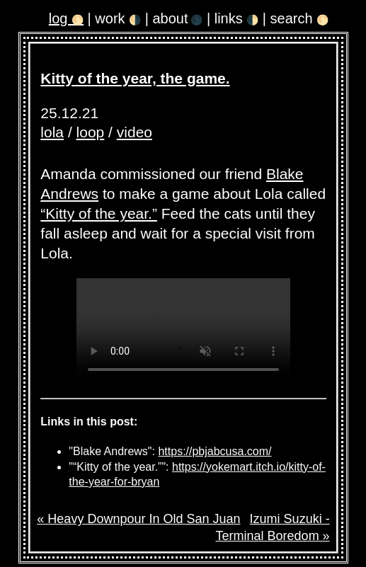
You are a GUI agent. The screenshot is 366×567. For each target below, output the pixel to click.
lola (52, 132)
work (118, 18)
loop (90, 132)
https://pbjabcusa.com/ (214, 451)
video (134, 132)
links (237, 18)
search (299, 18)
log (66, 18)
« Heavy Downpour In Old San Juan (138, 519)
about (177, 18)
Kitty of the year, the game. (134, 78)
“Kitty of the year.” (98, 213)
